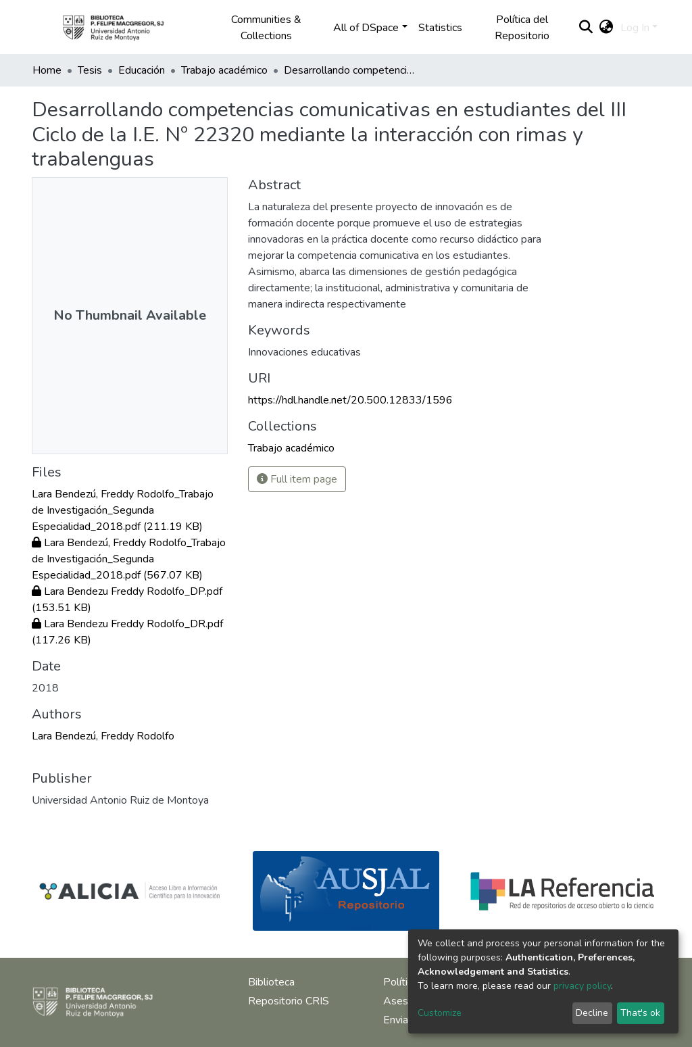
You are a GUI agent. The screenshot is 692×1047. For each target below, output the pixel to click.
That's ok (640, 1012)
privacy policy (582, 985)
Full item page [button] (297, 479)
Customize (440, 1012)
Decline (592, 1012)
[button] (606, 28)
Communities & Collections (266, 27)
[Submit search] (586, 27)
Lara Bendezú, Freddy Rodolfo (103, 736)
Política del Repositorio (522, 27)
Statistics (440, 27)
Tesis (90, 70)
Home (46, 70)
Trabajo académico (224, 70)
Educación (141, 70)
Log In (634, 27)
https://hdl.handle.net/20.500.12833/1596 (350, 400)
